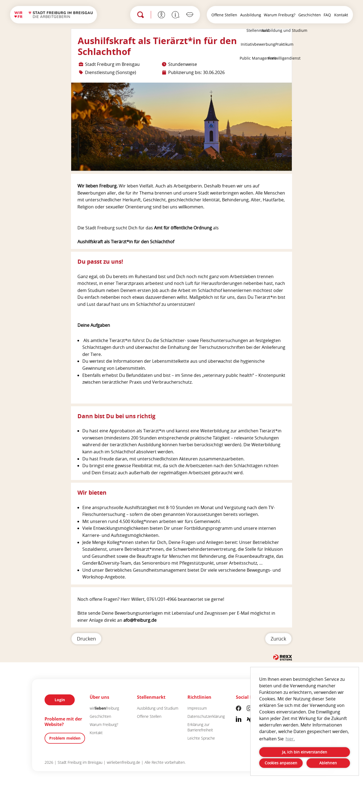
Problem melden (64, 738)
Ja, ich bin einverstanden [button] (304, 752)
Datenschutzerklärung (206, 716)
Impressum (197, 708)
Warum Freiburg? (279, 14)
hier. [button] (290, 739)
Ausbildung (250, 14)
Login (60, 699)
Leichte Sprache (201, 738)
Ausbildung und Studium (157, 708)
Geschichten (309, 14)
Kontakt (341, 14)
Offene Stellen (224, 14)
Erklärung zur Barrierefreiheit (200, 727)
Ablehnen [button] (328, 762)
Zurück (278, 638)
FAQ (327, 14)
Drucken (86, 638)
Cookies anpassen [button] (281, 762)
